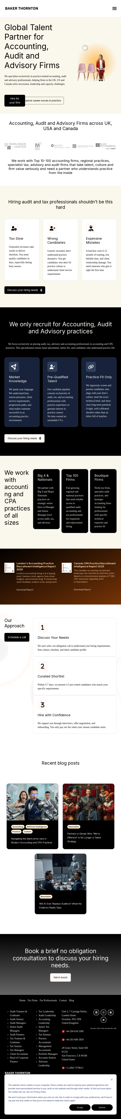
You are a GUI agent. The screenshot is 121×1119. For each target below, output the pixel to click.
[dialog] (60, 1094)
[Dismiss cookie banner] (112, 1080)
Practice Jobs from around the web (103, 1028)
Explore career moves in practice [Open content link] (42, 100)
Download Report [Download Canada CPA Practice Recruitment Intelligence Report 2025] (82, 589)
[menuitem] (22, 1001)
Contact (63, 1000)
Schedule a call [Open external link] (17, 637)
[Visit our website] (110, 1012)
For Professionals (48, 1000)
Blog (71, 1000)
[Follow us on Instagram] (103, 1012)
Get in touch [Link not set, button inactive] (60, 977)
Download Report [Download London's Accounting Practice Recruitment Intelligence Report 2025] (25, 589)
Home (22, 1000)
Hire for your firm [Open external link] (14, 100)
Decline (102, 1107)
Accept (80, 1107)
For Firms (33, 1000)
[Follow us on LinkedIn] (96, 1012)
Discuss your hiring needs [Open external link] (24, 290)
